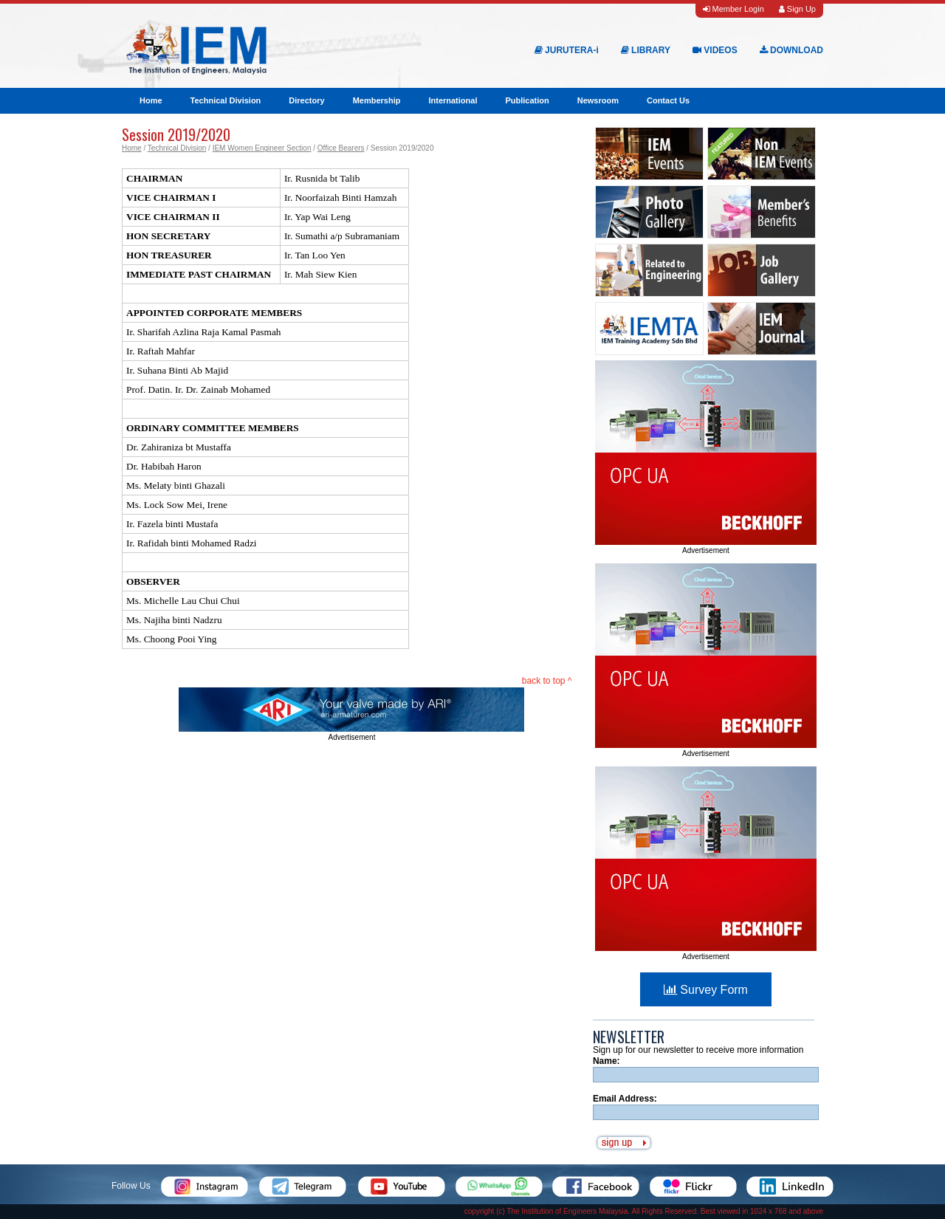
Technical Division (225, 100)
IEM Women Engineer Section (262, 148)
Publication (527, 100)
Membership (377, 100)
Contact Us (668, 100)
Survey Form (706, 989)
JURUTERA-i (567, 50)
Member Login (733, 8)
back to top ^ (547, 681)
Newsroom (598, 100)
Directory (306, 100)
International (452, 100)
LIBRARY (645, 50)
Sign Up (797, 8)
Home (151, 100)
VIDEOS (715, 50)
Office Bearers (341, 148)
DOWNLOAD (791, 50)
